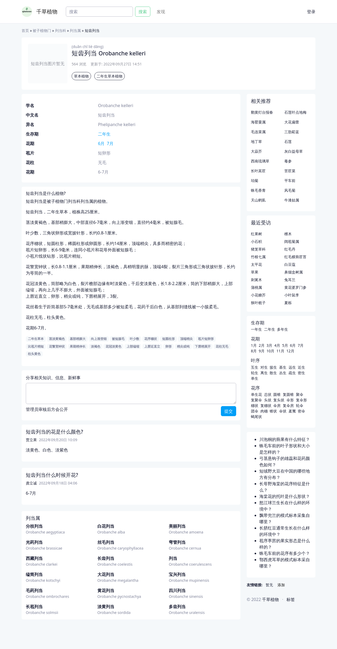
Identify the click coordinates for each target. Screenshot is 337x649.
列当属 (75, 30)
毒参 (288, 161)
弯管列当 (177, 542)
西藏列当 (34, 558)
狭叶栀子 (258, 302)
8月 (254, 350)
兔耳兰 (289, 279)
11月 (280, 350)
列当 (173, 558)
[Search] (99, 12)
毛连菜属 (258, 131)
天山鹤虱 (258, 200)
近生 (301, 367)
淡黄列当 (105, 606)
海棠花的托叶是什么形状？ (284, 496)
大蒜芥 (256, 151)
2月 (262, 345)
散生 (273, 372)
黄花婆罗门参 (295, 287)
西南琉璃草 (260, 161)
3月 (269, 345)
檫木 (288, 233)
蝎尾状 (256, 416)
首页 (25, 30)
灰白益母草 (293, 151)
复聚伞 (256, 399)
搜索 (142, 12)
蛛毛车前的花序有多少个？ (284, 553)
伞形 (290, 399)
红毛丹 (289, 249)
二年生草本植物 (109, 76)
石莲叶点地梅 (295, 112)
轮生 (254, 372)
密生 (301, 372)
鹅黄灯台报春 (262, 112)
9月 (262, 350)
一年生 (256, 329)
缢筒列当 (34, 574)
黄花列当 (105, 590)
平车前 (289, 180)
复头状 (278, 399)
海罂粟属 (258, 121)
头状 (267, 399)
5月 (285, 345)
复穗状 (265, 405)
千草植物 (46, 11)
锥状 (273, 411)
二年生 (104, 134)
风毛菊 (289, 190)
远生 (292, 367)
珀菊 (254, 180)
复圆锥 (288, 394)
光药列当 (34, 542)
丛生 (282, 372)
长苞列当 (34, 606)
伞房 (277, 405)
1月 (254, 345)
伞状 (282, 411)
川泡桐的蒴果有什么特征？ (284, 439)
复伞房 (288, 405)
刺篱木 (256, 279)
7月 (110, 143)
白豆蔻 (289, 264)
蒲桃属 (256, 287)
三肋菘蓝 (291, 131)
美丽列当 (177, 526)
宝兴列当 (177, 574)
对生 (264, 367)
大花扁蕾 (291, 121)
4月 (277, 345)
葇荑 (292, 411)
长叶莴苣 (258, 170)
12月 (290, 350)
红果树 (256, 233)
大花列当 (105, 574)
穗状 (254, 405)
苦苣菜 (289, 170)
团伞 (254, 411)
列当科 (60, 30)
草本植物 (81, 76)
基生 (282, 367)
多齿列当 (177, 606)
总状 (267, 394)
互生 (254, 367)
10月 (270, 350)
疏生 (292, 372)
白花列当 (105, 526)
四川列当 (177, 590)
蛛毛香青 (258, 190)
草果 (254, 272)
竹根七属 (258, 256)
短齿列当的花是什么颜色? (54, 431)
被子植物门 (42, 30)
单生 (254, 378)
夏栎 (288, 302)
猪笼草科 (258, 249)
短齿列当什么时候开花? (52, 475)
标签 (290, 599)
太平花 (256, 264)
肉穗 (264, 411)
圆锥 (277, 394)
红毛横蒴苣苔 (295, 256)
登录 (311, 12)
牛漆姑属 (291, 200)
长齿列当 (105, 558)
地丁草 (256, 141)
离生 (264, 372)
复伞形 (301, 399)
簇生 (273, 367)
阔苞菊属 (291, 241)
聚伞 (299, 394)
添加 (281, 584)
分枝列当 (34, 526)
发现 (161, 12)
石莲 (288, 141)
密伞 (301, 411)
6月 (101, 143)
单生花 (256, 394)
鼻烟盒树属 (293, 272)
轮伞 (299, 405)
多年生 (282, 329)
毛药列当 (34, 590)
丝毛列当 (105, 542)
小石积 (256, 241)
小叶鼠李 (291, 294)
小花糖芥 (258, 294)
